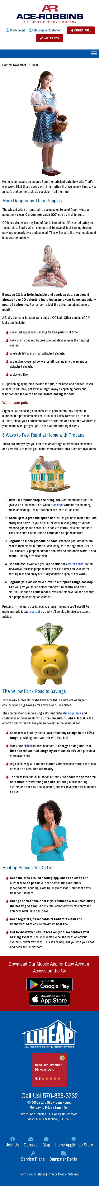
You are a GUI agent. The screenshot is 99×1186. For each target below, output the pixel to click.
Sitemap (73, 1174)
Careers (31, 1142)
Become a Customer (45, 30)
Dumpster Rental (63, 1156)
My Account (15, 30)
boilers (31, 745)
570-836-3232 (49, 38)
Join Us (12, 1142)
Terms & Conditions (33, 1174)
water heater (76, 564)
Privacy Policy (57, 1174)
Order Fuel (81, 30)
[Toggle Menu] (94, 53)
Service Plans (33, 1156)
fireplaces (57, 504)
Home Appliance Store (74, 1142)
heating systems (70, 713)
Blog (46, 1142)
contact (35, 611)
